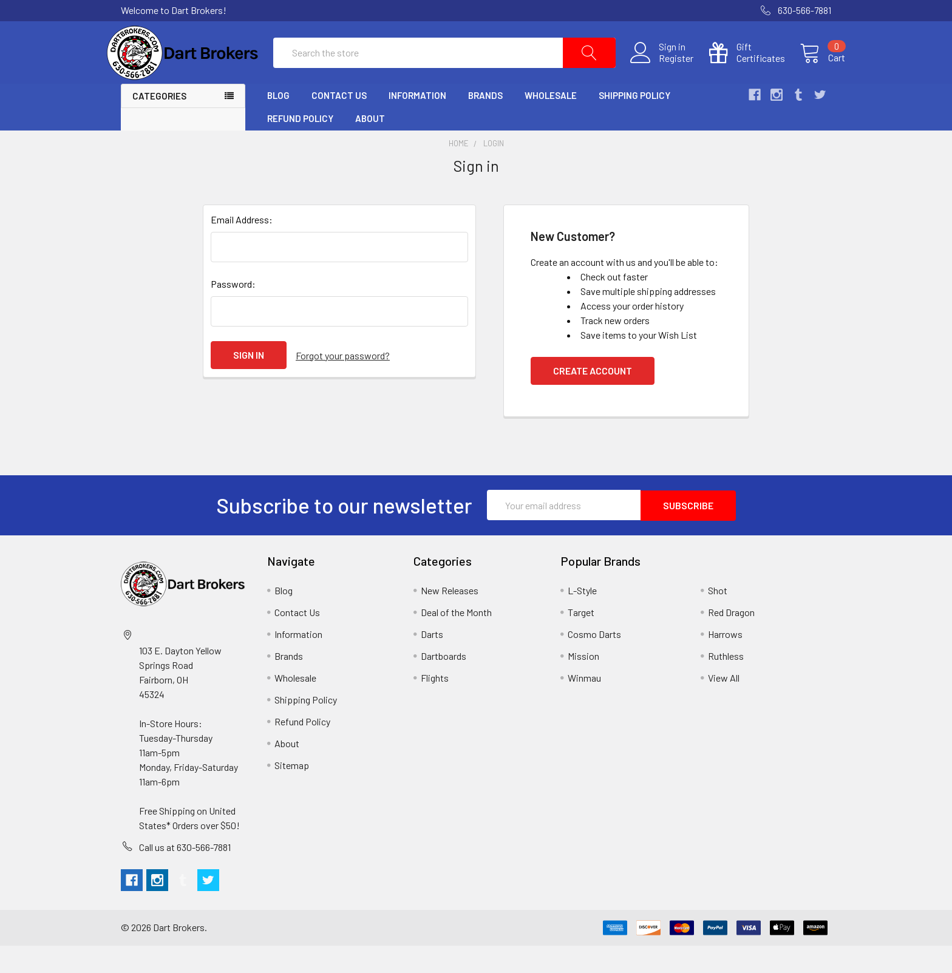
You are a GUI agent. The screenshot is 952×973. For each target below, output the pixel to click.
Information (417, 123)
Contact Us (339, 123)
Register (662, 72)
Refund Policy (300, 146)
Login (493, 171)
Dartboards (443, 683)
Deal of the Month (456, 639)
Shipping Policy (634, 123)
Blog (278, 123)
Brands (485, 123)
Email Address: (242, 247)
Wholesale (551, 123)
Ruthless (726, 683)
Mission (583, 683)
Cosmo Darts (594, 661)
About (370, 146)
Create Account (592, 398)
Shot (717, 617)
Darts (432, 661)
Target (581, 639)
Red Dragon (731, 639)
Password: (233, 311)
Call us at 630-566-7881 (185, 874)
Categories (159, 123)
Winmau (584, 705)
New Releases (449, 617)
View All (723, 705)
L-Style (582, 617)
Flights (435, 705)
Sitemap (291, 792)
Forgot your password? (343, 382)
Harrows (725, 661)
